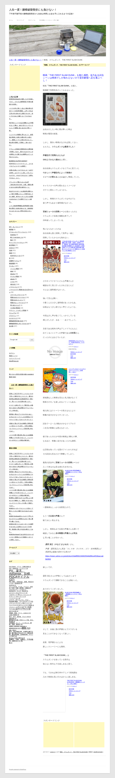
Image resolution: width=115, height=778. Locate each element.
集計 (11, 240)
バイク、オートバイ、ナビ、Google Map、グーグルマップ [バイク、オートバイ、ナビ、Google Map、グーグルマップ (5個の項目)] (21, 600)
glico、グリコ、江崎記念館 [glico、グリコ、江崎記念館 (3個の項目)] (22, 566)
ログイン (12, 353)
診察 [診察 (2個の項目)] (17, 638)
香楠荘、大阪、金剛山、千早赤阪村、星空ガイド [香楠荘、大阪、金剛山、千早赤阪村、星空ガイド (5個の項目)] (21, 640)
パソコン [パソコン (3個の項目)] (28, 603)
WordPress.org (13, 361)
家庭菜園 (12, 263)
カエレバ (69, 253)
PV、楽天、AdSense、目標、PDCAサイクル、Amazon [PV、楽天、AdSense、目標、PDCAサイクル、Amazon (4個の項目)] (21, 582)
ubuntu (12, 279)
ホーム (11, 20)
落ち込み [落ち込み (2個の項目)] (12, 638)
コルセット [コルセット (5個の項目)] (14, 594)
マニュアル (12, 313)
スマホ (12, 282)
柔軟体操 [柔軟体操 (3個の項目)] (12, 618)
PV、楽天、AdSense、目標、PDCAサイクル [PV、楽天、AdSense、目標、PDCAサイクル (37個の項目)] (21, 575)
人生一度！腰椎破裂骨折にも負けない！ (33, 9)
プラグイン (12, 315)
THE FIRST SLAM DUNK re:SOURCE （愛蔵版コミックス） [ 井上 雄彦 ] (76, 682)
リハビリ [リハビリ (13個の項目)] (24, 607)
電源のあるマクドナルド (18, 297)
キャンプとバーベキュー (17, 242)
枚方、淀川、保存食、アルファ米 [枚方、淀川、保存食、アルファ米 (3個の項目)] (20, 616)
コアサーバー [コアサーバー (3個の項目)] (22, 593)
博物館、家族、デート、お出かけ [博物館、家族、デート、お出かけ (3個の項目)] (20, 613)
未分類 (11, 326)
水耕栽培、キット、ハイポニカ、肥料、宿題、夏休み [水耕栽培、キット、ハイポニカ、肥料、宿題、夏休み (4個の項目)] (20, 623)
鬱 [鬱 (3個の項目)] (10, 643)
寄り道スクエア (15, 305)
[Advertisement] (58, 734)
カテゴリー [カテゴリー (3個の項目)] (13, 593)
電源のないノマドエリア (18, 302)
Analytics (13, 235)
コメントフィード (14, 358)
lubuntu (12, 274)
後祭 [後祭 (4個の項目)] (16, 615)
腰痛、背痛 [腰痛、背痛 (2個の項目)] (12, 630)
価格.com (66, 262)
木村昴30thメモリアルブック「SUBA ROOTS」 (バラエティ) (76, 342)
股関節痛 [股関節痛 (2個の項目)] (24, 626)
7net (65, 260)
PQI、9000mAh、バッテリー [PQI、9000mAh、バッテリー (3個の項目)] (18, 568)
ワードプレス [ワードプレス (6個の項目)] (24, 609)
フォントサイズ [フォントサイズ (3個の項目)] (14, 605)
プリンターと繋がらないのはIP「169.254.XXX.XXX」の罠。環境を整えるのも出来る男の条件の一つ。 (21, 184)
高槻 (10, 253)
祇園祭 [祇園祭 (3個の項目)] (12, 626)
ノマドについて (14, 287)
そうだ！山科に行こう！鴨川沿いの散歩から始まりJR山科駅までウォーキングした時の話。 (21, 407)
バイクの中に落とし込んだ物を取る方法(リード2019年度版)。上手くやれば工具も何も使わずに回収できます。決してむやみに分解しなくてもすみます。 (21, 114)
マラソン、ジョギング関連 (17, 310)
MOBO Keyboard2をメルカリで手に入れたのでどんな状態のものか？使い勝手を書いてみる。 (21, 518)
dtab (11, 271)
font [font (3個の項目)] (11, 566)
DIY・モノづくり (14, 227)
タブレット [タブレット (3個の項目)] (13, 596)
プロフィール (31, 20)
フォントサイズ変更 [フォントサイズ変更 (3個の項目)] (27, 605)
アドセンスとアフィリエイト (18, 232)
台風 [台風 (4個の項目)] (11, 615)
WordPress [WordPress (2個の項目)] (12, 585)
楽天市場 (66, 256)
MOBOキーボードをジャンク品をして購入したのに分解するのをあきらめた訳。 (21, 511)
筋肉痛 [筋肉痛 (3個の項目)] (18, 626)
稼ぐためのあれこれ (16, 237)
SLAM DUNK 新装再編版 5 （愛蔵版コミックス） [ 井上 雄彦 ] (73, 472)
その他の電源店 (15, 308)
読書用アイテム (14, 261)
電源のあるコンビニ (16, 300)
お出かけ (52, 752)
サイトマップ (20, 20)
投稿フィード (13, 356)
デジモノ (12, 266)
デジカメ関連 (14, 276)
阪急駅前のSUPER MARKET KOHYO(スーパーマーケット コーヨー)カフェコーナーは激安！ (21, 163)
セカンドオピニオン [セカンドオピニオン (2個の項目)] (25, 594)
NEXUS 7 (13, 284)
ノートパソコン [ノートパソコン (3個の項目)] (14, 598)
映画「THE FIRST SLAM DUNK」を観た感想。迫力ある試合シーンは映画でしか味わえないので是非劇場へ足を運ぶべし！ (73, 78)
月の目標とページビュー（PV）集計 (49, 20)
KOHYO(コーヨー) (16, 255)
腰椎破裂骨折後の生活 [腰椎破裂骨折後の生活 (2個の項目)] (15, 628)
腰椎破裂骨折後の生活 (16, 321)
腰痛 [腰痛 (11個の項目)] (26, 628)
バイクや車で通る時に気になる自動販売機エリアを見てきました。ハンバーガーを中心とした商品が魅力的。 (21, 437)
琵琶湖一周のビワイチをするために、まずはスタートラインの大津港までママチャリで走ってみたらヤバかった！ (21, 417)
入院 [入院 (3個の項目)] (16, 611)
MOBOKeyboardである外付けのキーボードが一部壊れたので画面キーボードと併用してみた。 (21, 537)
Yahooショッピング (70, 258)
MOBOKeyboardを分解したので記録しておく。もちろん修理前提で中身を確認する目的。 (21, 101)
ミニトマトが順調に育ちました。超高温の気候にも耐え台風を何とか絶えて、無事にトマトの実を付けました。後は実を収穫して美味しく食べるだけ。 (21, 140)
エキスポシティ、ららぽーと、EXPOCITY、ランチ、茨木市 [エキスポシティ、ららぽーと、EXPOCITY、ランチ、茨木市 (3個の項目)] (18, 590)
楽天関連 (12, 245)
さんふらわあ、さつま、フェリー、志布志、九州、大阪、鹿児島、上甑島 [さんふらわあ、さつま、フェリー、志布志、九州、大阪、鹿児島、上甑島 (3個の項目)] (21, 587)
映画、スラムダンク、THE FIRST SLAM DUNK (74, 752)
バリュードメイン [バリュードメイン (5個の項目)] (16, 603)
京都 (10, 250)
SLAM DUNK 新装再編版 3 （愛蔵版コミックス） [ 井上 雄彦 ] (73, 594)
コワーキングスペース (17, 295)
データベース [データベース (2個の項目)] (22, 596)
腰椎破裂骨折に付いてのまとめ (19, 323)
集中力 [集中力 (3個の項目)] (22, 638)
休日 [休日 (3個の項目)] (11, 611)
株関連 (11, 229)
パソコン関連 (14, 269)
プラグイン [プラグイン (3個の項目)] (13, 607)
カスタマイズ (13, 318)
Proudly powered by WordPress (17, 769)
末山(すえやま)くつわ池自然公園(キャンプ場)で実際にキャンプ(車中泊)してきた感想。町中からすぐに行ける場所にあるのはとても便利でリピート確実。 (21, 196)
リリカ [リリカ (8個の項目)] (13, 609)
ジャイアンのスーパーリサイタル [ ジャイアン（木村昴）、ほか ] (77, 370)
